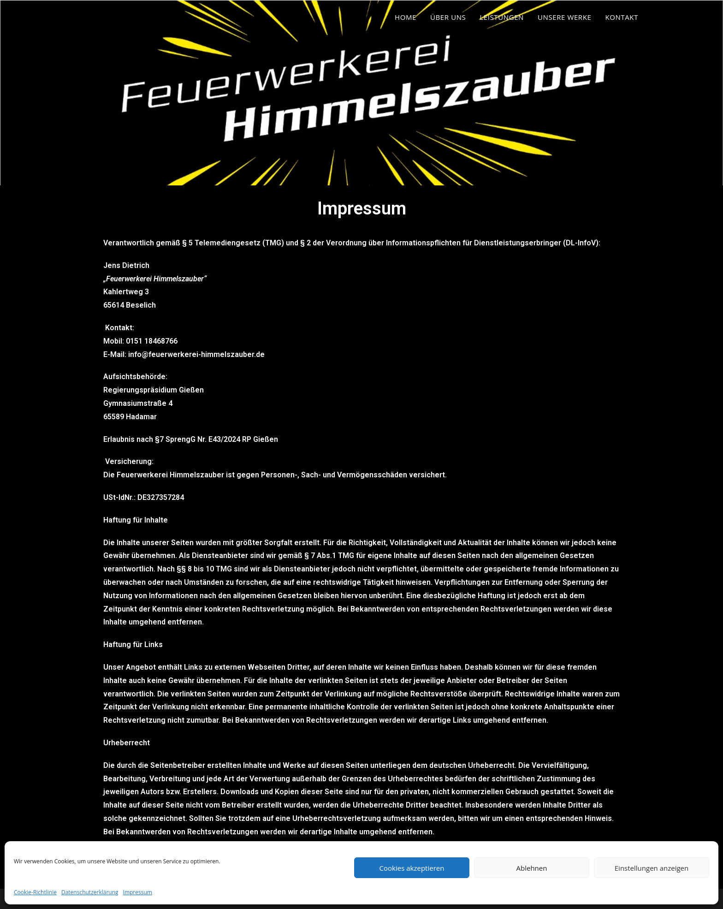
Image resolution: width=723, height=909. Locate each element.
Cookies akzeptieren (411, 868)
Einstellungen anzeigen (651, 868)
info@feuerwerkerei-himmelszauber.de (196, 354)
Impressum (137, 892)
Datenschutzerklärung (90, 892)
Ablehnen (531, 868)
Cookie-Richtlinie (35, 892)
